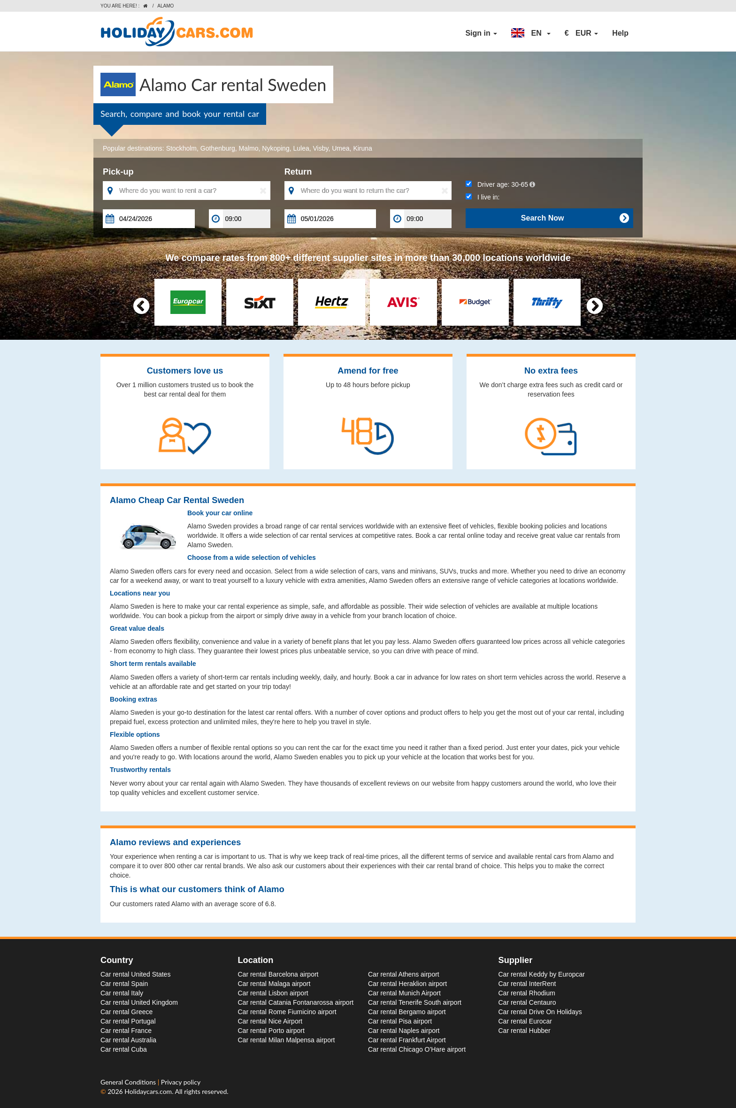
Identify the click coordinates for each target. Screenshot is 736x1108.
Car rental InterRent (527, 983)
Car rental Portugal (128, 1021)
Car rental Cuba (123, 1049)
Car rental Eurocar (525, 1021)
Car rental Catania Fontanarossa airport (296, 1002)
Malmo (249, 148)
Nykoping (275, 148)
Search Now (575, 218)
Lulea (301, 148)
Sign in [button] (481, 33)
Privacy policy (180, 1082)
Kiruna (362, 148)
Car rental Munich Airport (404, 993)
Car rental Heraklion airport (407, 983)
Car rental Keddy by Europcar (541, 974)
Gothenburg (217, 148)
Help (620, 33)
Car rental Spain (124, 983)
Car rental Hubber (524, 1030)
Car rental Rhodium (526, 993)
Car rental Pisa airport (400, 1021)
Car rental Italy (121, 993)
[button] (531, 33)
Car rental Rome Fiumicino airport (287, 1012)
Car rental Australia (128, 1040)
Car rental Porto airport (271, 1030)
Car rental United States (135, 974)
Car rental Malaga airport (274, 983)
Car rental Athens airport (403, 974)
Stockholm (181, 148)
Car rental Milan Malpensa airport (286, 1040)
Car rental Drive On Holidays (540, 1012)
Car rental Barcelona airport (278, 974)
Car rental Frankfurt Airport (407, 1040)
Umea (340, 148)
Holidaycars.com (148, 1091)
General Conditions (129, 1082)
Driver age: (500, 184)
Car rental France (126, 1030)
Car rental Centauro (527, 1002)
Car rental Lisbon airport (273, 993)
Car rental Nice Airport (270, 1021)
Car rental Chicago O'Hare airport (417, 1049)
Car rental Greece (126, 1012)
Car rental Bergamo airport (407, 1012)
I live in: (482, 197)
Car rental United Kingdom (139, 1002)
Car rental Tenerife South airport (414, 1002)
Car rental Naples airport (404, 1030)
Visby (321, 148)
